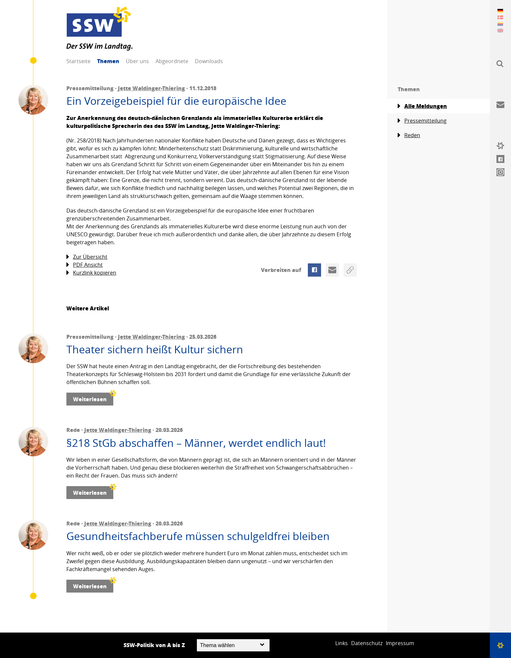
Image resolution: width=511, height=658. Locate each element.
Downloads (209, 61)
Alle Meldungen (422, 106)
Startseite (78, 61)
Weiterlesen (93, 398)
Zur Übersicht (86, 257)
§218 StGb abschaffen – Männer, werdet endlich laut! (196, 443)
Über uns (137, 61)
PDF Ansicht (84, 265)
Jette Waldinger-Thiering (151, 88)
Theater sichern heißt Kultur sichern (154, 349)
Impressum (400, 643)
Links (341, 643)
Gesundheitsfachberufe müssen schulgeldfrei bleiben (198, 536)
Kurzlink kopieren (91, 273)
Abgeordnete (172, 61)
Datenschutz (367, 643)
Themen (108, 61)
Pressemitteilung (422, 121)
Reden (409, 135)
